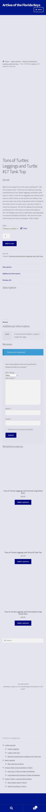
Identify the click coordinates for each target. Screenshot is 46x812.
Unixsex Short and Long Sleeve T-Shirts (19, 768)
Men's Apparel (10, 760)
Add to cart (9, 243)
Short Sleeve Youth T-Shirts (17, 783)
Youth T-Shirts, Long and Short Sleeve (18, 779)
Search (11, 808)
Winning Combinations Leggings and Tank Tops (26, 256)
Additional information (11, 273)
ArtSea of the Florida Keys (21, 5)
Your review (10, 378)
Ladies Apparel (16, 61)
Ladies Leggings (13, 749)
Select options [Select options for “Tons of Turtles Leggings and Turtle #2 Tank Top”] (23, 561)
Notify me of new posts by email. (20, 429)
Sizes (5, 225)
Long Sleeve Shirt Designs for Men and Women (24, 775)
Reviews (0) (7, 280)
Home (7, 61)
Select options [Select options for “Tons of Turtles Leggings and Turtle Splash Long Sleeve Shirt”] (23, 623)
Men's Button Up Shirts (16, 764)
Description (7, 267)
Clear (25, 228)
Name (8, 408)
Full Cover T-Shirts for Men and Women (21, 771)
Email (8, 419)
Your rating (9, 372)
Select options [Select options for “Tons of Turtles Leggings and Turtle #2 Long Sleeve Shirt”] (23, 502)
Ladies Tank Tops (14, 753)
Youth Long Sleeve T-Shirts (17, 786)
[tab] (23, 267)
